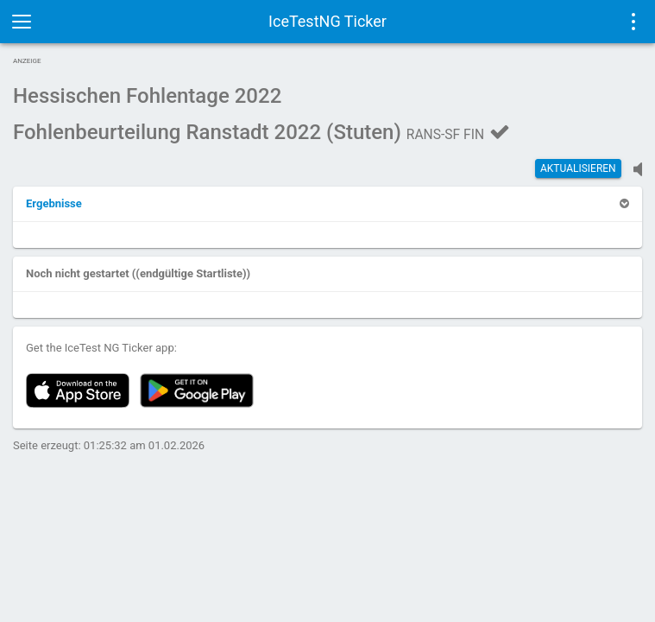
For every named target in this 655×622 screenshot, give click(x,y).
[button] (54, 203)
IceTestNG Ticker (327, 21)
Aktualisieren (578, 168)
